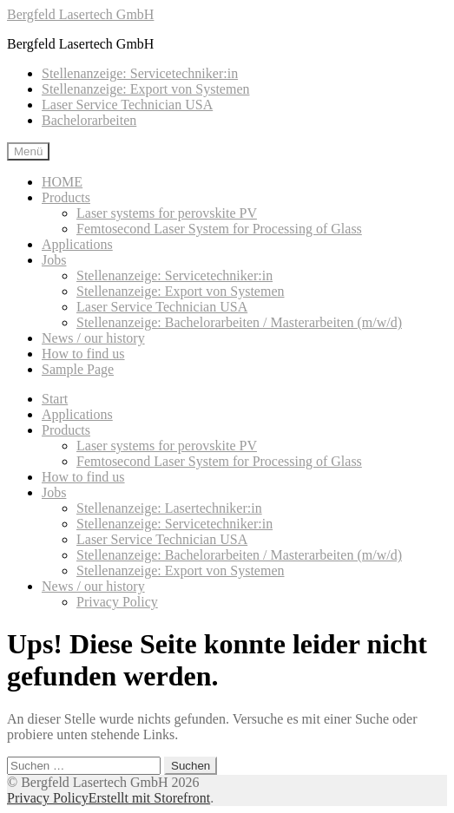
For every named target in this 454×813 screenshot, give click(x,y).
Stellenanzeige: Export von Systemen (146, 89)
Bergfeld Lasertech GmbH (80, 14)
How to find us (83, 353)
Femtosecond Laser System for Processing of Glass (219, 228)
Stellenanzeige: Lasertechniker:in (169, 508)
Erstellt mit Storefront (149, 797)
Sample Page (78, 369)
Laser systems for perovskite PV (166, 213)
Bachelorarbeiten (89, 120)
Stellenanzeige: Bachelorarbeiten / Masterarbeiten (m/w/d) (239, 322)
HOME (62, 181)
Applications (77, 244)
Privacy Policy (117, 601)
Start (55, 398)
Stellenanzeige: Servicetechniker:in (140, 73)
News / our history (93, 338)
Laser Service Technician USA (127, 104)
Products (66, 197)
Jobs (54, 259)
